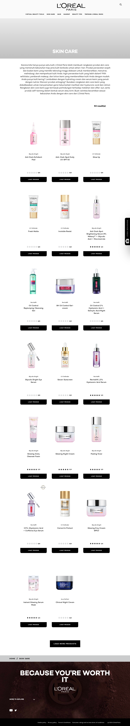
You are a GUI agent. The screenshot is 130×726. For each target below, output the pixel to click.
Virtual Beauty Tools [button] (35, 14)
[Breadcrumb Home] (12, 659)
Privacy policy (52, 722)
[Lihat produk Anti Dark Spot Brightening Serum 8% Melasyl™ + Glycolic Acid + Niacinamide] (96, 253)
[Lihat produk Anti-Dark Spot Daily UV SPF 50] (65, 179)
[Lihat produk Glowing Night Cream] (65, 476)
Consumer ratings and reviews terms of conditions (88, 722)
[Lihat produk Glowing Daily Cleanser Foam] (33, 476)
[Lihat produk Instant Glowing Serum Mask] (33, 624)
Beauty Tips (77, 14)
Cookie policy (42, 722)
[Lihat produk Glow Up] (96, 179)
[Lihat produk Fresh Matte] (33, 253)
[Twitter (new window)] (16, 710)
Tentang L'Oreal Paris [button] (94, 14)
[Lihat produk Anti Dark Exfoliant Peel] (33, 179)
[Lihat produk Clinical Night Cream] (65, 624)
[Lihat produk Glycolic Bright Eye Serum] (33, 402)
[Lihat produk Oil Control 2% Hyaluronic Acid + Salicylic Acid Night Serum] (96, 327)
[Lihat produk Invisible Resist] (65, 253)
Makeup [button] (67, 14)
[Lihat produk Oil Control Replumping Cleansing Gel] (33, 327)
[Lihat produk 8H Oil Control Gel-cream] (65, 327)
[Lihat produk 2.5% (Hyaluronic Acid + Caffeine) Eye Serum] (33, 550)
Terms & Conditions (64, 722)
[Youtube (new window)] (11, 710)
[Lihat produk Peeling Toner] (96, 476)
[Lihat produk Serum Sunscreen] (65, 402)
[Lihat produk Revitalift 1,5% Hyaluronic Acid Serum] (96, 402)
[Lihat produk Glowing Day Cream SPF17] (96, 550)
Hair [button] (59, 14)
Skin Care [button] (51, 14)
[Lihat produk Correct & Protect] (65, 550)
